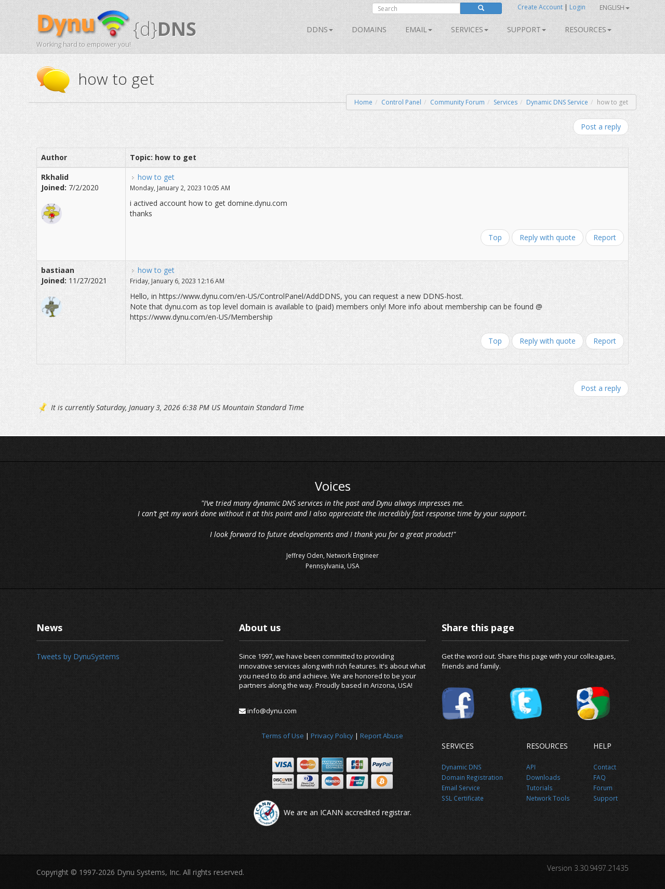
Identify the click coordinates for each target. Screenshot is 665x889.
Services (505, 102)
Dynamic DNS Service (557, 102)
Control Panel (401, 102)
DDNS (320, 29)
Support (526, 29)
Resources (588, 29)
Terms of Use (283, 735)
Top (495, 237)
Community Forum (457, 102)
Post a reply (601, 127)
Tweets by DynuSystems (77, 656)
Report (604, 237)
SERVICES (469, 29)
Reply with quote (548, 237)
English (615, 7)
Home (363, 102)
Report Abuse (381, 735)
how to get (156, 177)
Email (418, 29)
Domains (369, 29)
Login (577, 7)
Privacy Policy (332, 735)
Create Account (540, 7)
